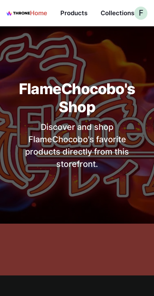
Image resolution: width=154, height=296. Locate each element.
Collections (117, 13)
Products (73, 13)
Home (38, 13)
